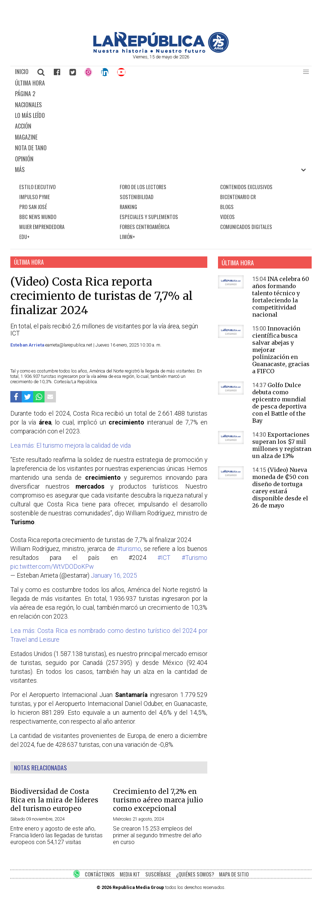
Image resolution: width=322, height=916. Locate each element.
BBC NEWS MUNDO (37, 216)
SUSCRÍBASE (158, 874)
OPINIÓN (24, 159)
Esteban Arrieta (27, 345)
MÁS (20, 169)
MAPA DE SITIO (234, 874)
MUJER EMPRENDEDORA (41, 226)
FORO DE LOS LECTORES (143, 187)
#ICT (164, 557)
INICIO (21, 71)
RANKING (128, 206)
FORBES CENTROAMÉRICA (145, 226)
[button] (306, 72)
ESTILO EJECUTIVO (37, 187)
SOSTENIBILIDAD (137, 197)
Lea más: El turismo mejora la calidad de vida (70, 445)
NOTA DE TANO (31, 148)
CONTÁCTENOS (100, 874)
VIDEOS (227, 216)
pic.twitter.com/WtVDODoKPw (52, 566)
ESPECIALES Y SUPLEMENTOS (149, 216)
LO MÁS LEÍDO (30, 115)
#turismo (129, 548)
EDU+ (24, 236)
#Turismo (194, 557)
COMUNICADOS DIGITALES (246, 226)
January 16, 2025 (114, 575)
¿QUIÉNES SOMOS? (195, 874)
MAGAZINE (26, 137)
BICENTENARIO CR (238, 197)
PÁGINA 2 (25, 93)
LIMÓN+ (127, 236)
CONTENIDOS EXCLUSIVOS (246, 187)
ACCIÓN (23, 126)
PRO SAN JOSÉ (33, 206)
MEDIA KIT (130, 874)
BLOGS (227, 206)
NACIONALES (28, 104)
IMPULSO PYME (34, 197)
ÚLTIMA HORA (30, 83)
